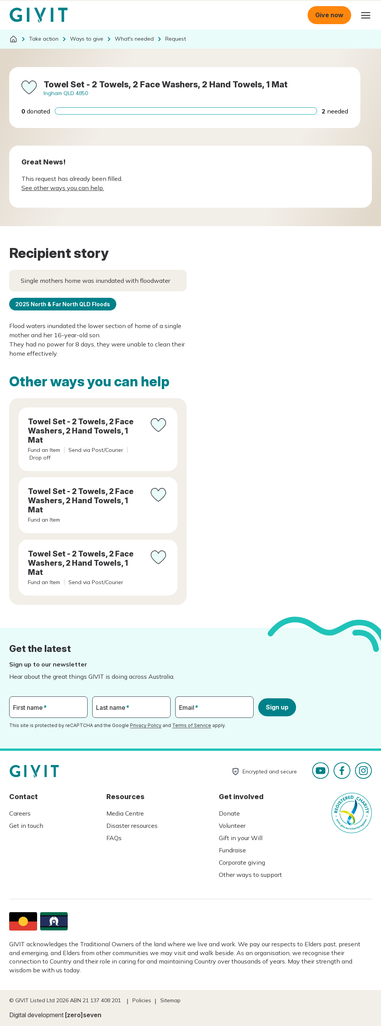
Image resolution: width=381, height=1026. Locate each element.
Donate (229, 813)
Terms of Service (191, 725)
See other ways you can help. (62, 188)
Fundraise (232, 850)
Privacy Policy (145, 725)
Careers (20, 813)
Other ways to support (250, 874)
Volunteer (232, 825)
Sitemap (170, 1000)
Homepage (38, 15)
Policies (141, 1000)
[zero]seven (83, 1015)
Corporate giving (242, 862)
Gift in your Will (240, 838)
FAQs (114, 838)
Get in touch (26, 825)
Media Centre (125, 813)
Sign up (277, 707)
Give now (329, 15)
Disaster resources (132, 825)
